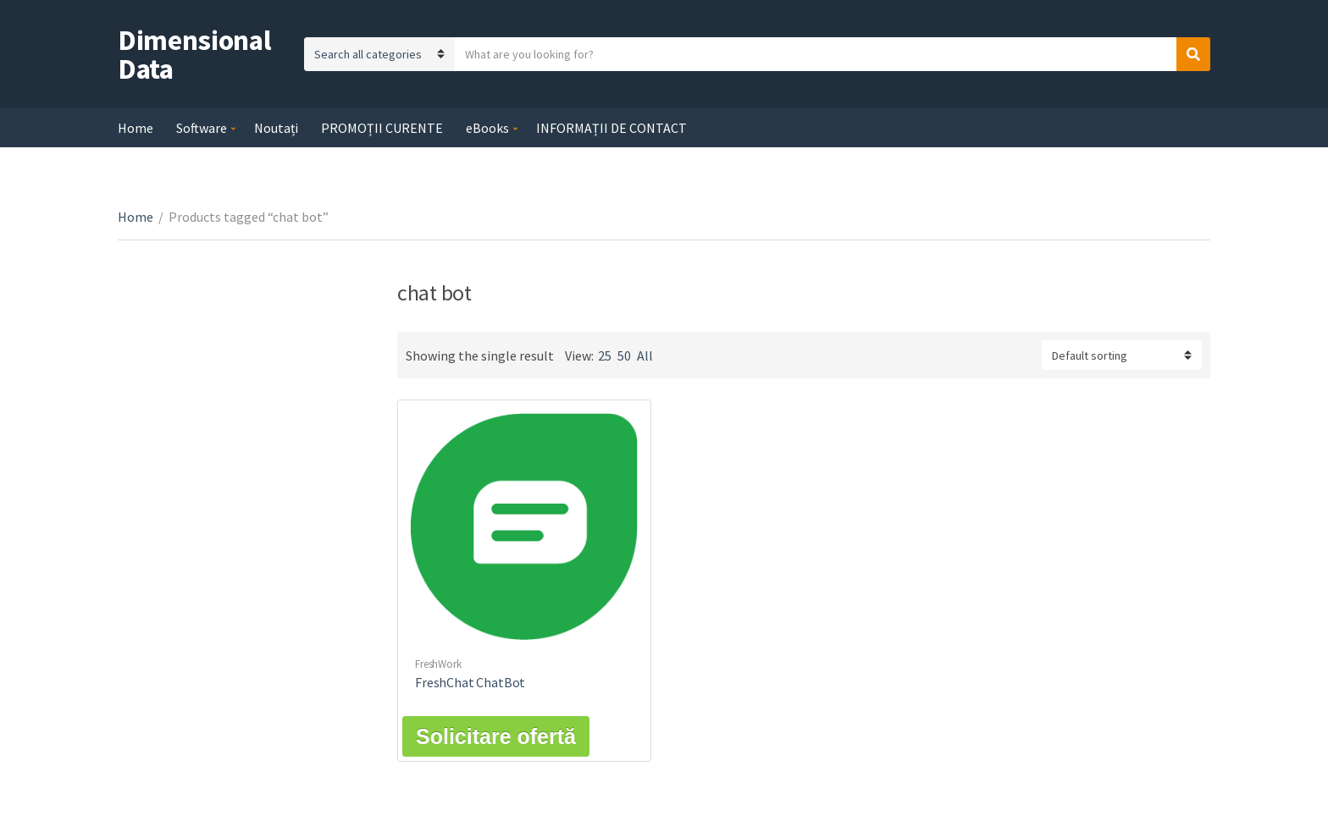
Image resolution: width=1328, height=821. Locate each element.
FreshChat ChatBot (470, 682)
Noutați (276, 127)
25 (604, 355)
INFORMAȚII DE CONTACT (611, 127)
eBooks (487, 127)
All (645, 355)
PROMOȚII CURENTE (382, 127)
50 (624, 355)
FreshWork (438, 664)
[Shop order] (1122, 355)
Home (135, 127)
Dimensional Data (194, 54)
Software (201, 127)
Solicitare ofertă (496, 736)
